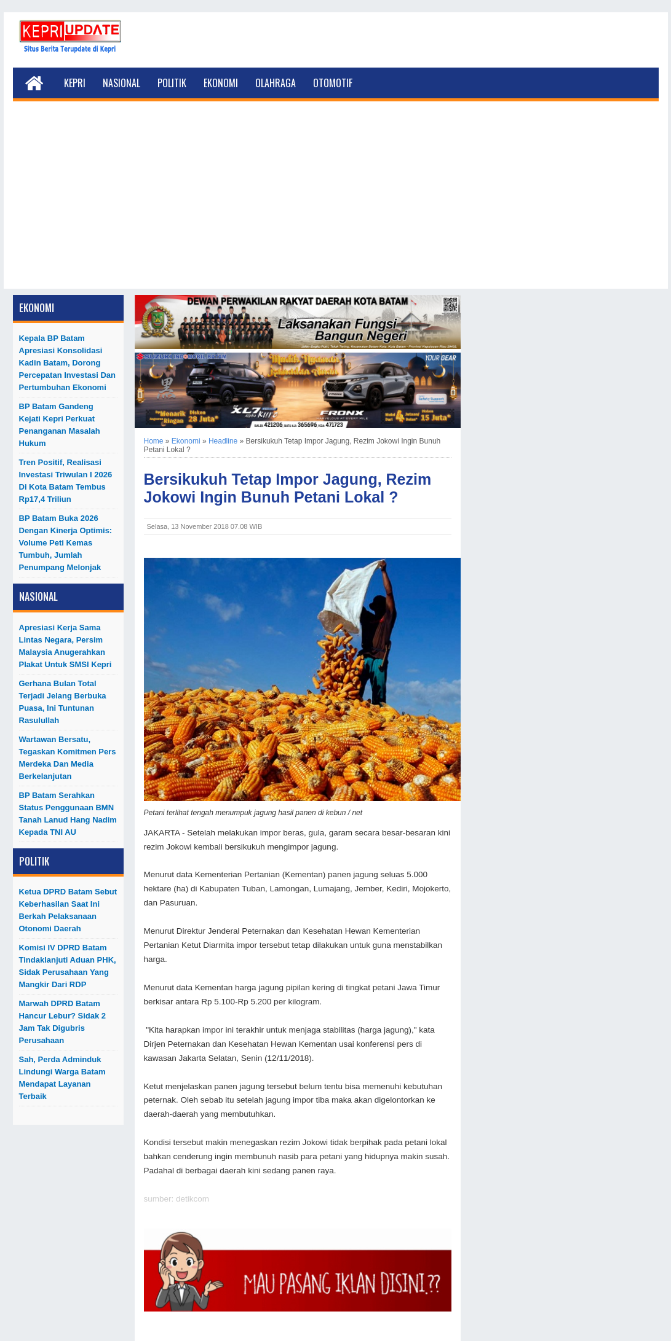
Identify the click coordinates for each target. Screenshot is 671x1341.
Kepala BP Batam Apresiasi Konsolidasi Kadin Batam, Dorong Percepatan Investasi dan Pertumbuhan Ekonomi (67, 363)
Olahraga (275, 83)
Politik (171, 83)
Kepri (74, 83)
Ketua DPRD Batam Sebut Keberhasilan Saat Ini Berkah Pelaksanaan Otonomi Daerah (68, 910)
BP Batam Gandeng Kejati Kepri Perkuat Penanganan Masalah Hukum (59, 425)
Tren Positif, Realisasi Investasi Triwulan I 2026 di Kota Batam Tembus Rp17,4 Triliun (66, 481)
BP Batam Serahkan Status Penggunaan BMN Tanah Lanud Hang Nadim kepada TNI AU (68, 814)
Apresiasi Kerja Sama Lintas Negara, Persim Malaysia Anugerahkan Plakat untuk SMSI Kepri (65, 646)
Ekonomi (221, 83)
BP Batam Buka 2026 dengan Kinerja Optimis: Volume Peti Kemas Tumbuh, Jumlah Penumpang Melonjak (66, 543)
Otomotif (332, 83)
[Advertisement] (336, 203)
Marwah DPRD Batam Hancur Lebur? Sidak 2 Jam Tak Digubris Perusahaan (62, 1022)
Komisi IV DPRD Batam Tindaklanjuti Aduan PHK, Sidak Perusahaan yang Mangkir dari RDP (67, 966)
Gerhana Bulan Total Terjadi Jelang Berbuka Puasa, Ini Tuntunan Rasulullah (62, 702)
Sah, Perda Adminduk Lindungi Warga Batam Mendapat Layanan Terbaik (62, 1078)
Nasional (121, 83)
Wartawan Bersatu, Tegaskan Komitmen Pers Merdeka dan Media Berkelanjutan (67, 758)
